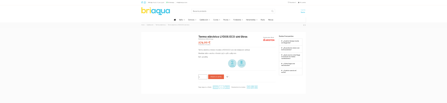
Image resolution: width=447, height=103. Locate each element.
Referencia (201, 39)
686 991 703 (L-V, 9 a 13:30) (156, 2)
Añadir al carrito (216, 77)
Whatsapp (171, 2)
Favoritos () (292, 2)
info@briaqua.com (181, 2)
